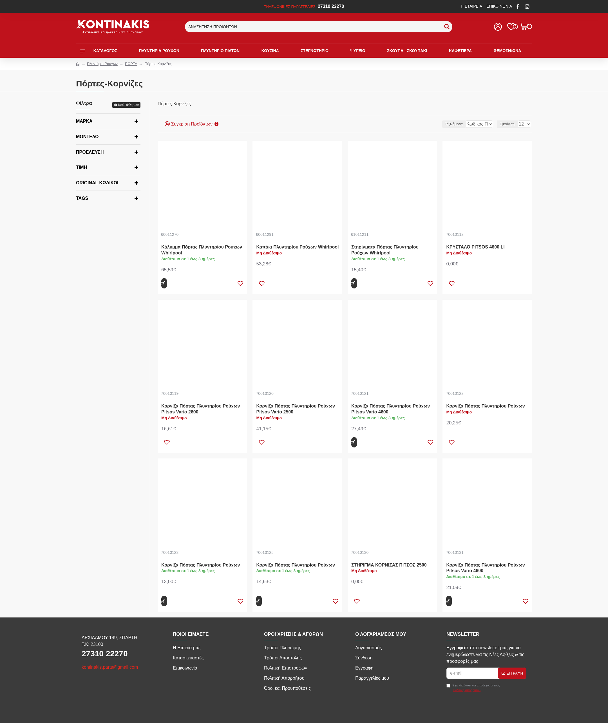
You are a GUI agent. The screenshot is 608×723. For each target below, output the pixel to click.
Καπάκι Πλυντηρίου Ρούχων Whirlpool (297, 247)
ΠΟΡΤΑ (131, 64)
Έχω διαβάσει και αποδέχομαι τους (473, 688)
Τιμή (81, 167)
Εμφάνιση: (509, 124)
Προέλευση (90, 152)
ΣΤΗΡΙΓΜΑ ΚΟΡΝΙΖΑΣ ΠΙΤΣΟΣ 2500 (389, 565)
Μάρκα (84, 121)
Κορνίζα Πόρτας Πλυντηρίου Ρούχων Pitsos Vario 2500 (295, 409)
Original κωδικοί (97, 182)
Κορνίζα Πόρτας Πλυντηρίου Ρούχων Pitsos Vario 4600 (390, 409)
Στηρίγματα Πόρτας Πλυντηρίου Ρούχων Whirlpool (385, 250)
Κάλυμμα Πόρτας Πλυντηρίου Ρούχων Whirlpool (201, 250)
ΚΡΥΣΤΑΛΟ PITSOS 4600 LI (475, 247)
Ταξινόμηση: (438, 124)
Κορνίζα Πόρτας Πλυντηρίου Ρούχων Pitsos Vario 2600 (200, 409)
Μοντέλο (87, 136)
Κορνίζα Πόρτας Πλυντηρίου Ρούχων (485, 406)
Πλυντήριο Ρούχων (102, 64)
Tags (82, 198)
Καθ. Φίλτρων (128, 105)
